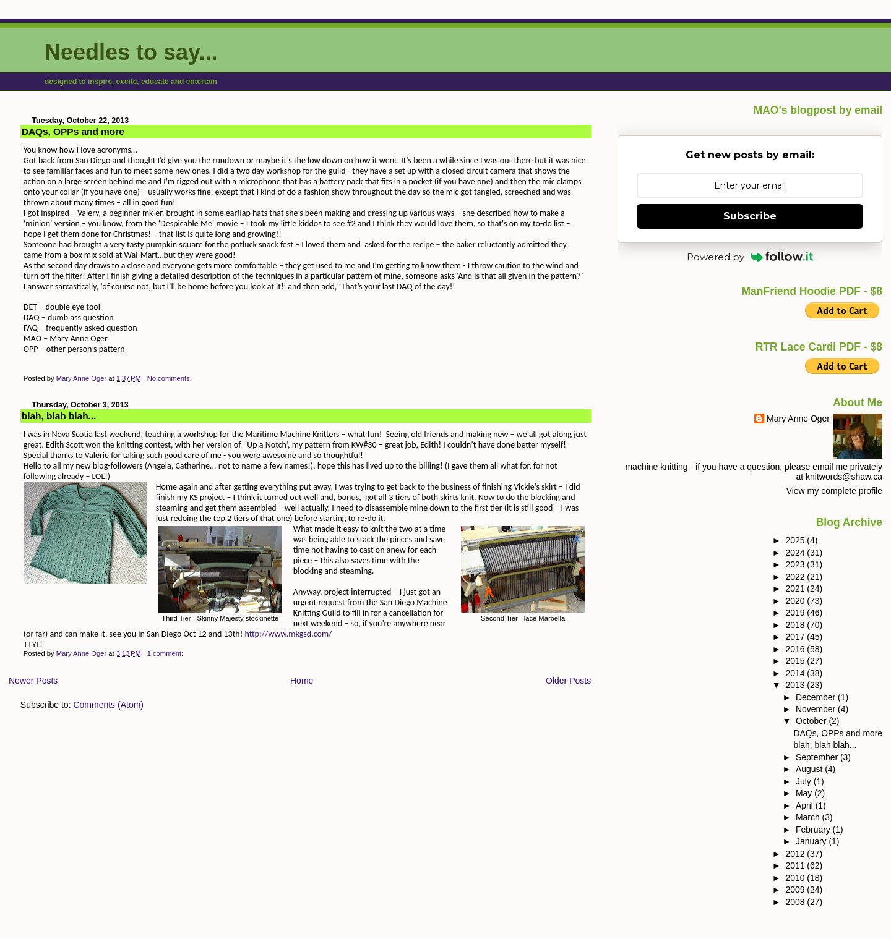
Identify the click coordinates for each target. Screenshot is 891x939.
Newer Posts (33, 681)
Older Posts (568, 681)
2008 (796, 902)
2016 (796, 649)
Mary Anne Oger (798, 418)
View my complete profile (834, 491)
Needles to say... (131, 52)
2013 (796, 685)
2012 (796, 854)
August (810, 769)
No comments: (170, 378)
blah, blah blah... (59, 415)
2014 (796, 673)
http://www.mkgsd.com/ (288, 634)
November (817, 709)
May (805, 793)
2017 (796, 637)
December (817, 697)
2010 (796, 878)
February (814, 830)
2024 (796, 553)
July (805, 781)
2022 (796, 577)
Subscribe (750, 216)
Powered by (750, 257)
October (812, 721)
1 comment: (166, 653)
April (806, 805)
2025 (796, 540)
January (812, 841)
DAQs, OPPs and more (73, 131)
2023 (796, 564)
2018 (796, 625)
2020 (796, 601)
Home (301, 681)
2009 (796, 889)
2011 (796, 865)
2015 (796, 661)
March (809, 817)
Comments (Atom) (108, 705)
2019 (796, 613)
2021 (796, 588)
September (818, 757)
